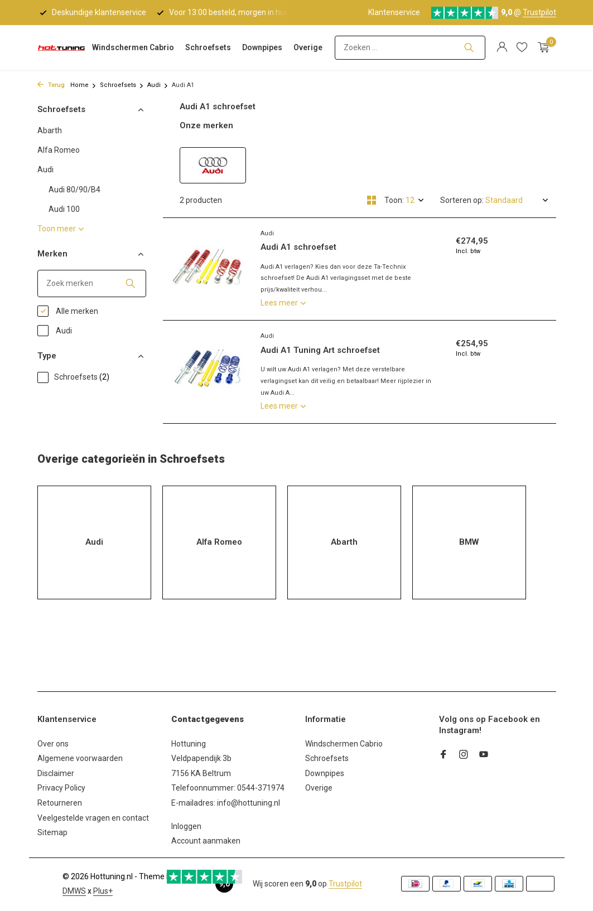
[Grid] (371, 200)
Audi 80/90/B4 (74, 189)
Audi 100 (64, 209)
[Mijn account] (501, 47)
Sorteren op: (462, 200)
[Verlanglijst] (522, 47)
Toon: (394, 200)
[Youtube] (483, 755)
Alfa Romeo (58, 150)
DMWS (74, 890)
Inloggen (186, 826)
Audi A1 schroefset (298, 247)
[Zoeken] (410, 48)
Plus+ (103, 890)
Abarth (49, 130)
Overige (307, 47)
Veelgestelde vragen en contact (93, 817)
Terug (51, 85)
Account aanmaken (205, 840)
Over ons (53, 743)
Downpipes (262, 47)
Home (83, 85)
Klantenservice (394, 12)
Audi (157, 85)
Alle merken (67, 311)
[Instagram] (463, 755)
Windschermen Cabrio (133, 47)
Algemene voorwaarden (80, 758)
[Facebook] (443, 755)
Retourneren (59, 802)
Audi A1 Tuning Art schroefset (320, 350)
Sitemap (52, 832)
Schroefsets (208, 47)
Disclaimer (55, 773)
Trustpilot (539, 12)
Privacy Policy (61, 787)
